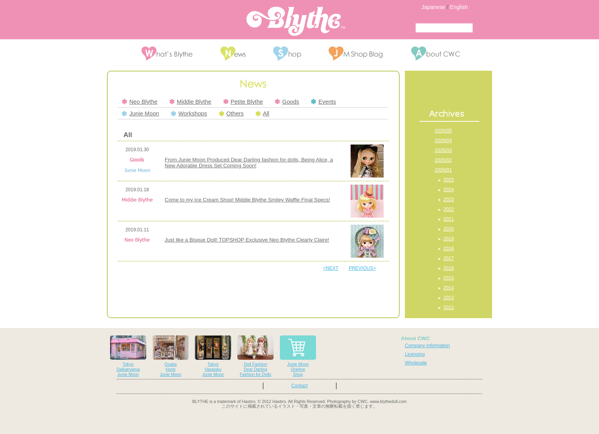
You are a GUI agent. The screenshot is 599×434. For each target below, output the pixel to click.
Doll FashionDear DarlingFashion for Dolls (255, 356)
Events (323, 102)
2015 (448, 278)
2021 (448, 219)
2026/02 (443, 160)
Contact (299, 385)
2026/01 (443, 170)
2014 (448, 288)
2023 (448, 199)
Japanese (433, 7)
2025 (448, 180)
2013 (448, 297)
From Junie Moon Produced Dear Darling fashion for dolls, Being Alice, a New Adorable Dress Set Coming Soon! (249, 162)
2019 (448, 239)
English (459, 7)
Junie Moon (140, 113)
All (262, 113)
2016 (448, 268)
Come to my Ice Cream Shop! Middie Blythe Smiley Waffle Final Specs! (247, 200)
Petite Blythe (243, 102)
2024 (448, 189)
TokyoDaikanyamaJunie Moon (128, 356)
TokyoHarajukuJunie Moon (213, 356)
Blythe (295, 21)
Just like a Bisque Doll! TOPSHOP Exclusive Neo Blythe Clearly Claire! (247, 240)
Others (231, 113)
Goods (287, 102)
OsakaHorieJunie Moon (171, 356)
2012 (448, 307)
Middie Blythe (190, 102)
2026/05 (443, 131)
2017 (448, 258)
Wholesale (416, 363)
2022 (448, 209)
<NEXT (330, 268)
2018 (448, 248)
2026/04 (443, 140)
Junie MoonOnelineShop (298, 356)
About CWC (415, 338)
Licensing (415, 354)
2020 (448, 229)
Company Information (427, 345)
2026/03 (443, 150)
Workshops (189, 113)
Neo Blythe (140, 102)
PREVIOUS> (362, 268)
